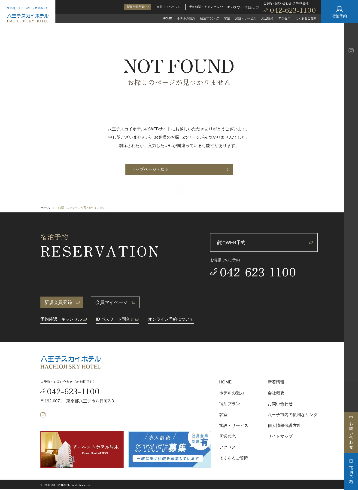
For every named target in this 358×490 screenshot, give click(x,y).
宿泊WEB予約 (264, 242)
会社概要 (276, 393)
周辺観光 (267, 18)
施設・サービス (245, 18)
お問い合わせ (280, 403)
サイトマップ (280, 436)
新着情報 (276, 382)
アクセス (284, 18)
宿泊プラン (229, 403)
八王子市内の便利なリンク (293, 414)
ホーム (45, 208)
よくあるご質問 (305, 18)
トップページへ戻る (179, 169)
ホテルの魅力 (186, 18)
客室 (227, 18)
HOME (167, 18)
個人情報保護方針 (284, 425)
